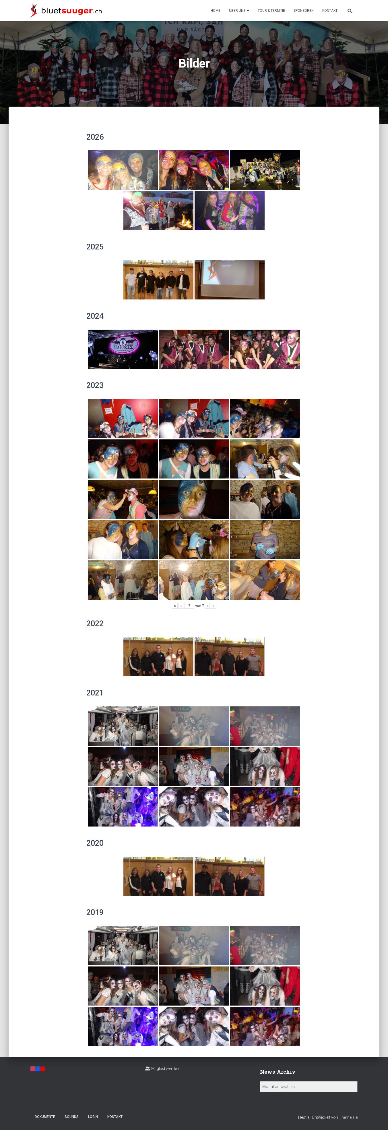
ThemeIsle (348, 1117)
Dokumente (45, 1117)
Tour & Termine (271, 11)
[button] (247, 11)
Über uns (239, 11)
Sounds (72, 1117)
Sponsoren (304, 11)
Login (93, 1117)
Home (215, 11)
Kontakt (329, 11)
